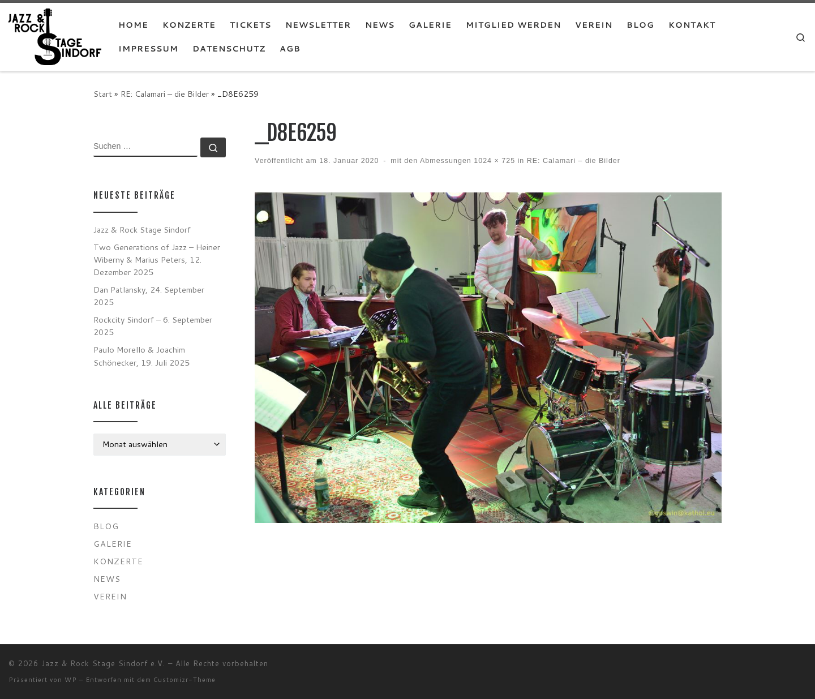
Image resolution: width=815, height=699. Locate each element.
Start (102, 94)
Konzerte (118, 561)
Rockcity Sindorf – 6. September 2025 (152, 326)
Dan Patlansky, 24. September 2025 (148, 296)
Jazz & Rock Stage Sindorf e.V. (103, 663)
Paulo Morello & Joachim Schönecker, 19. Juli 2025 (141, 356)
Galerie (112, 544)
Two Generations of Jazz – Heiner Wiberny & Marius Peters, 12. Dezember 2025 (156, 259)
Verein (110, 596)
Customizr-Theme (184, 679)
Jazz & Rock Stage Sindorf (142, 229)
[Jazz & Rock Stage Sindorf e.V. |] (54, 36)
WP (71, 679)
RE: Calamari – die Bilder (165, 94)
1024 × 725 (493, 161)
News (107, 579)
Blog (106, 526)
